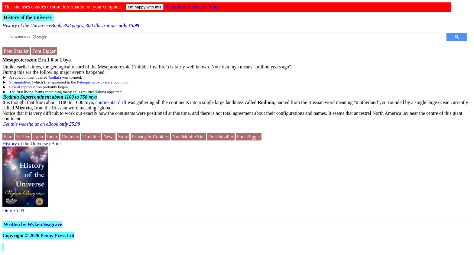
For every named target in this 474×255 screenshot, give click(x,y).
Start (8, 136)
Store (123, 136)
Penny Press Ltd (57, 235)
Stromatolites (20, 82)
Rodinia (54, 77)
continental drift (110, 102)
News (108, 136)
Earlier (23, 136)
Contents (70, 136)
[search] (224, 37)
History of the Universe (28, 17)
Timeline (91, 136)
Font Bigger (44, 51)
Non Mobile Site (188, 136)
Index (52, 136)
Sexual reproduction (25, 87)
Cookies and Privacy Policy (192, 6)
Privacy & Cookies (150, 136)
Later (38, 136)
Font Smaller (16, 51)
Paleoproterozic (89, 82)
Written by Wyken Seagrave (33, 224)
